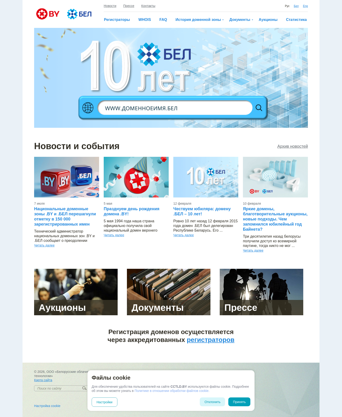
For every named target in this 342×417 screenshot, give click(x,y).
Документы (239, 20)
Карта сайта (43, 380)
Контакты (148, 6)
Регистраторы (117, 20)
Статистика (296, 20)
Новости (110, 6)
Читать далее (44, 245)
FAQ (163, 20)
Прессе (128, 6)
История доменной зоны (198, 20)
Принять (239, 402)
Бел (296, 6)
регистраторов (210, 339)
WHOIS (144, 20)
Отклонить (212, 402)
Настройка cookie (47, 406)
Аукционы (268, 20)
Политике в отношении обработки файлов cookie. (172, 391)
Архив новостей (292, 146)
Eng (305, 6)
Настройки (105, 402)
